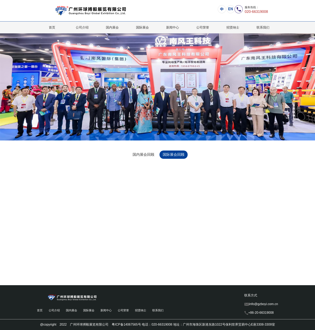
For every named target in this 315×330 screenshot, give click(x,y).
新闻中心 (172, 27)
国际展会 (142, 27)
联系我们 (263, 27)
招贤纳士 (232, 27)
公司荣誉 (202, 27)
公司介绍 (82, 27)
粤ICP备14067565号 (126, 324)
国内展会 (112, 27)
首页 (52, 27)
